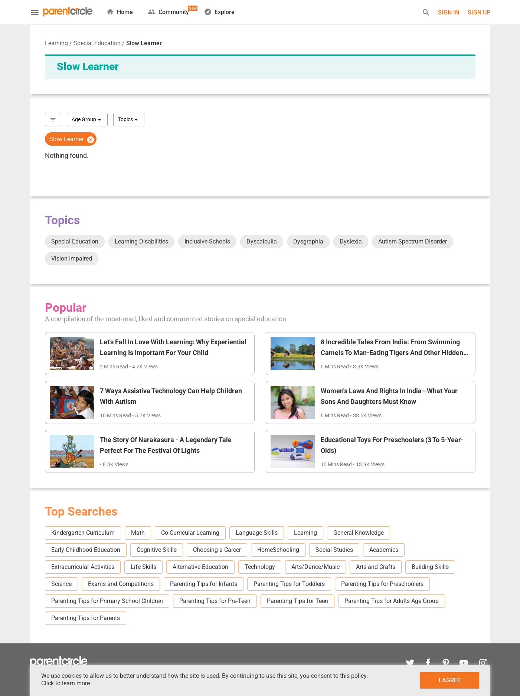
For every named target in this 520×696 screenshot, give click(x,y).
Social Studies (334, 549)
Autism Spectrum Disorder (412, 241)
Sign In (448, 12)
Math (138, 532)
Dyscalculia (261, 241)
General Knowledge (358, 532)
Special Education (97, 43)
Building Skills (430, 566)
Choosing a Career (217, 549)
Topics (129, 119)
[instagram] (481, 664)
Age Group (87, 119)
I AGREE (450, 680)
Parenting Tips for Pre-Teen (215, 600)
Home (119, 12)
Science (61, 583)
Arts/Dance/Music (315, 566)
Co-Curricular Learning (190, 532)
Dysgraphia (308, 241)
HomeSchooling (278, 549)
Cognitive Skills (157, 549)
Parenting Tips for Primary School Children (107, 600)
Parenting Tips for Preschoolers (382, 583)
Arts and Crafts (375, 566)
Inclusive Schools (207, 241)
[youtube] (463, 664)
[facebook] (428, 664)
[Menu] (35, 13)
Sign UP (479, 12)
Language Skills (257, 532)
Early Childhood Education (85, 549)
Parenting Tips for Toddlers (289, 583)
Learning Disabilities (141, 241)
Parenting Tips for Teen (297, 600)
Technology (260, 566)
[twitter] (410, 664)
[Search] (426, 13)
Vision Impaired (71, 258)
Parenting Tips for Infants (203, 583)
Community (168, 11)
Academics (383, 549)
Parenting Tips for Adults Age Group (391, 600)
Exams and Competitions (121, 583)
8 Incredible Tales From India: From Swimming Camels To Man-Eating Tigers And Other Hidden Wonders (392, 352)
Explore (219, 12)
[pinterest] (446, 664)
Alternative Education (200, 566)
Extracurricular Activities (82, 566)
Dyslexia (351, 241)
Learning (56, 43)
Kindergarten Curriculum (83, 532)
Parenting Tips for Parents (85, 618)
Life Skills (143, 566)
